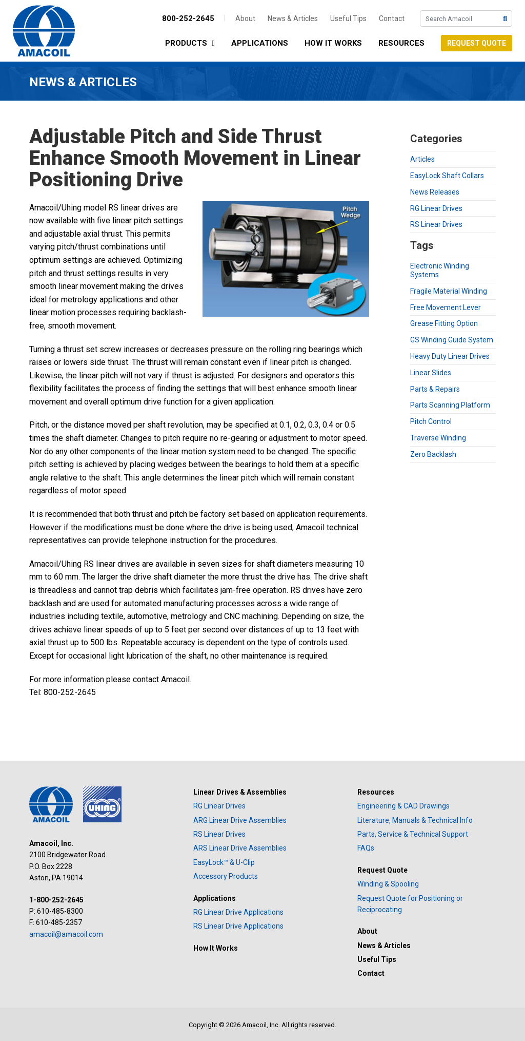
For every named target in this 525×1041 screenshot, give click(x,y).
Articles (422, 159)
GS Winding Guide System (451, 340)
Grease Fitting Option (444, 323)
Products (192, 44)
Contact (392, 18)
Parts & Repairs (435, 389)
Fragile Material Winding (448, 291)
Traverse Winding (438, 438)
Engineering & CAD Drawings (403, 806)
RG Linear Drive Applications (238, 912)
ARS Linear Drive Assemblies (240, 848)
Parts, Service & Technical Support (412, 834)
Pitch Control (431, 421)
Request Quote (476, 43)
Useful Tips (348, 18)
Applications (259, 43)
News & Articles (293, 18)
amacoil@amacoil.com (66, 934)
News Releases (434, 192)
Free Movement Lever (445, 307)
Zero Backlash (433, 454)
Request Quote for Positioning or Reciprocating (410, 904)
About (245, 18)
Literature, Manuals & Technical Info (415, 820)
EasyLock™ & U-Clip (224, 862)
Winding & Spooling (388, 884)
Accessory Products (225, 876)
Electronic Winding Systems (439, 270)
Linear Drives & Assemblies (240, 792)
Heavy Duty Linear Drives (450, 356)
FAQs (365, 848)
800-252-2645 (188, 18)
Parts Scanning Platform (450, 405)
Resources (401, 43)
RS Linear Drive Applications (238, 926)
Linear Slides (430, 373)
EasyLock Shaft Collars (447, 175)
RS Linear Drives (436, 224)
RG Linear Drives (436, 208)
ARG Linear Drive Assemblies (240, 820)
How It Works (333, 43)
